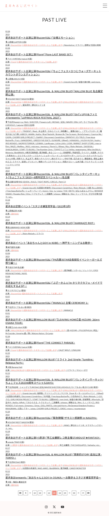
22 (49, 493)
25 (65, 493)
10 (35, 493)
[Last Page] (88, 493)
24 (60, 493)
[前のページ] (25, 493)
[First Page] (20, 493)
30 (74, 493)
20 (40, 493)
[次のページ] (83, 493)
